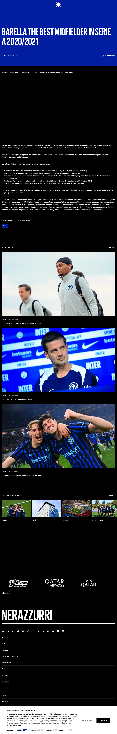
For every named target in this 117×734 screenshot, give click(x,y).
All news (112, 258)
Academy (5, 675)
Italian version (7, 231)
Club (3, 669)
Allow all (104, 720)
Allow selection (87, 720)
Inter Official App (8, 662)
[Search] (113, 4)
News (4, 638)
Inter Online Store (9, 656)
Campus (5, 682)
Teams (4, 644)
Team (5, 237)
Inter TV (5, 650)
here (41, 721)
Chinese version (24, 231)
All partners (6, 593)
